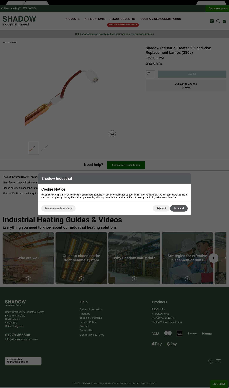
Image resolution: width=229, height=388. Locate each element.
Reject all (161, 208)
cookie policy (150, 194)
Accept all (179, 208)
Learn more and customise (58, 208)
